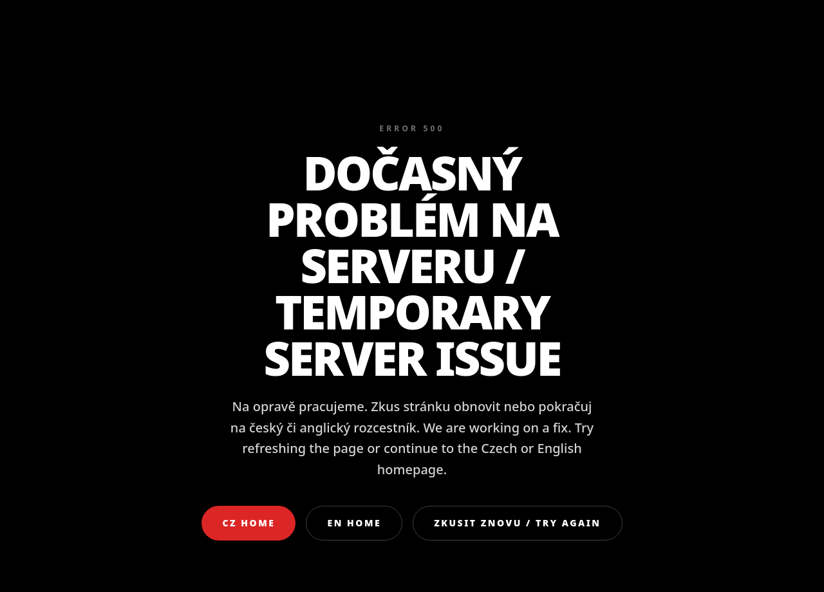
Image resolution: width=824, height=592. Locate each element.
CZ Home (248, 523)
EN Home (354, 523)
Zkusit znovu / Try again (517, 523)
